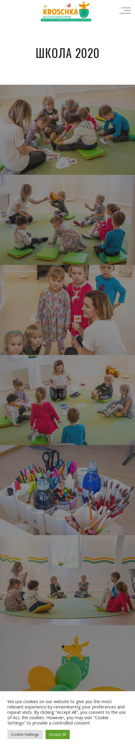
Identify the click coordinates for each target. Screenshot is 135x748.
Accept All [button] (57, 734)
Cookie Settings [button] (25, 734)
